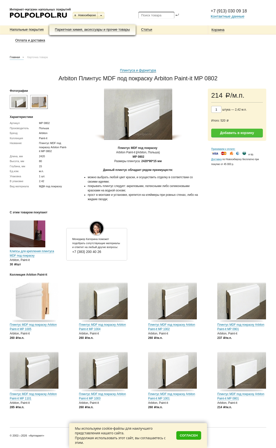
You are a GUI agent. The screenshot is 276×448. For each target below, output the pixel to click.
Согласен (189, 435)
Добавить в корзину (237, 133)
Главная (15, 57)
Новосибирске (87, 15)
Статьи (146, 29)
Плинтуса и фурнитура (138, 70)
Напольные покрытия (27, 29)
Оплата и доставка (30, 40)
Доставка (216, 159)
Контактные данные (227, 16)
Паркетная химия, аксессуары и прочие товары (92, 29)
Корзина (217, 30)
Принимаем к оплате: (223, 149)
